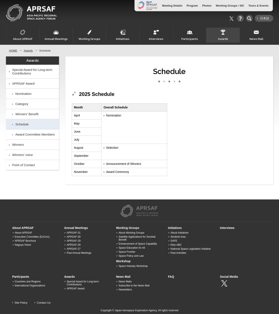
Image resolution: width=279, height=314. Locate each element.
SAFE (174, 240)
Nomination (23, 93)
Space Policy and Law (131, 255)
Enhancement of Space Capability (138, 243)
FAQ (171, 276)
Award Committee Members (35, 134)
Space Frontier (127, 251)
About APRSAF (22, 35)
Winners (18, 144)
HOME (13, 50)
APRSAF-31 (73, 232)
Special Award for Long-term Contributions (32, 71)
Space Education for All (132, 247)
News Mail (256, 35)
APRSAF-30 (73, 236)
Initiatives (122, 35)
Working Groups (89, 35)
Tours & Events (258, 5)
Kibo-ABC (176, 244)
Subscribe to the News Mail (134, 285)
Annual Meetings (56, 35)
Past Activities (178, 252)
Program (192, 5)
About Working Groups (131, 232)
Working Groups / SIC (230, 5)
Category (21, 104)
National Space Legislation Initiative (191, 248)
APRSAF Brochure (25, 240)
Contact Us (43, 302)
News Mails (125, 281)
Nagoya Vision (23, 244)
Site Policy (21, 302)
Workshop (123, 261)
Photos (207, 5)
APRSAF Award (23, 83)
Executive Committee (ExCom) (32, 236)
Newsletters (125, 289)
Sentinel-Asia (178, 236)
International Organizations (30, 285)
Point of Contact (23, 165)
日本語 (264, 18)
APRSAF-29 (73, 240)
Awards (222, 35)
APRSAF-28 (73, 244)
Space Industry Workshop (133, 266)
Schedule (22, 124)
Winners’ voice (22, 155)
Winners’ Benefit (27, 114)
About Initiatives (180, 232)
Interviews (156, 35)
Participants (189, 35)
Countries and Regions (28, 281)
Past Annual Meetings (79, 252)
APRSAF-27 (73, 248)
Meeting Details (172, 5)
